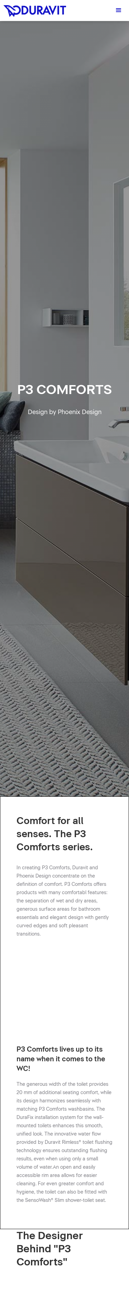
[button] (118, 10)
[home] (33, 8)
